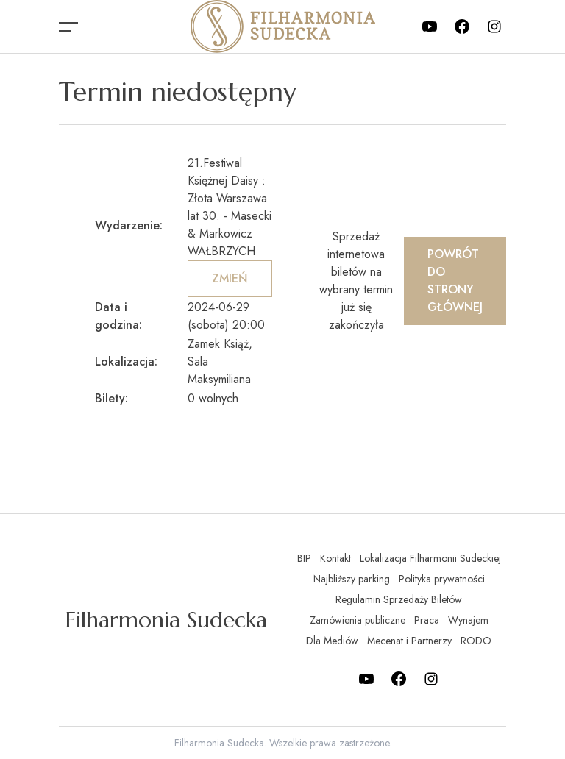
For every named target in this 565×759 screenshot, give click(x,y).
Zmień (230, 278)
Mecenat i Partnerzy (409, 640)
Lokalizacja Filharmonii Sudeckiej (430, 558)
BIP (304, 558)
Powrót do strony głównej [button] (455, 281)
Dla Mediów (332, 640)
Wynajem (468, 620)
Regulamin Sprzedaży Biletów (398, 599)
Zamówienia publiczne (357, 620)
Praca (426, 620)
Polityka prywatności (442, 578)
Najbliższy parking (351, 578)
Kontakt (335, 558)
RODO (476, 640)
